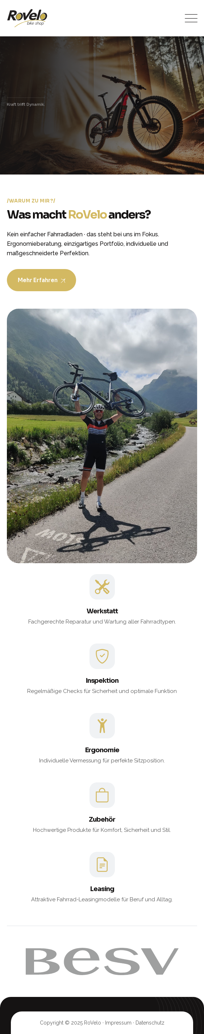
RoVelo (92, 1023)
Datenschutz (150, 1023)
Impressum (118, 1023)
